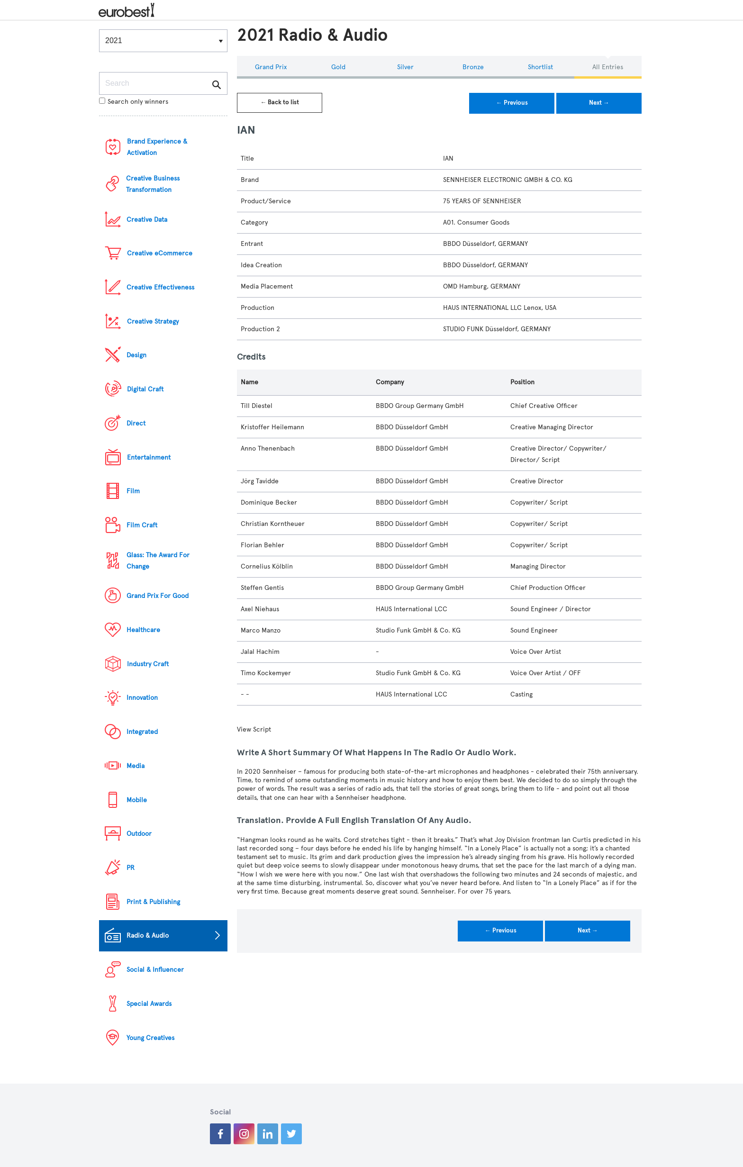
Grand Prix (271, 67)
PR (131, 868)
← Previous (512, 103)
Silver (405, 67)
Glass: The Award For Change (158, 560)
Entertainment (149, 457)
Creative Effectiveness (160, 287)
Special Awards (149, 1004)
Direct (136, 423)
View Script (254, 729)
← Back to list (279, 102)
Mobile (137, 800)
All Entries (607, 67)
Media (136, 766)
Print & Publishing (153, 902)
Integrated (142, 732)
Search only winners (133, 102)
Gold (338, 67)
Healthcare (143, 630)
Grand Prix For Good (158, 596)
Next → (599, 103)
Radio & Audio (148, 936)
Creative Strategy (153, 321)
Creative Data (147, 220)
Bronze (473, 67)
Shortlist (540, 67)
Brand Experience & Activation (157, 147)
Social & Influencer (155, 970)
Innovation (142, 698)
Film (133, 491)
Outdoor (139, 834)
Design (136, 355)
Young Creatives (150, 1038)
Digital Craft (145, 389)
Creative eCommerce (159, 253)
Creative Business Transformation (153, 184)
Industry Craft (148, 664)
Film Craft (142, 525)
